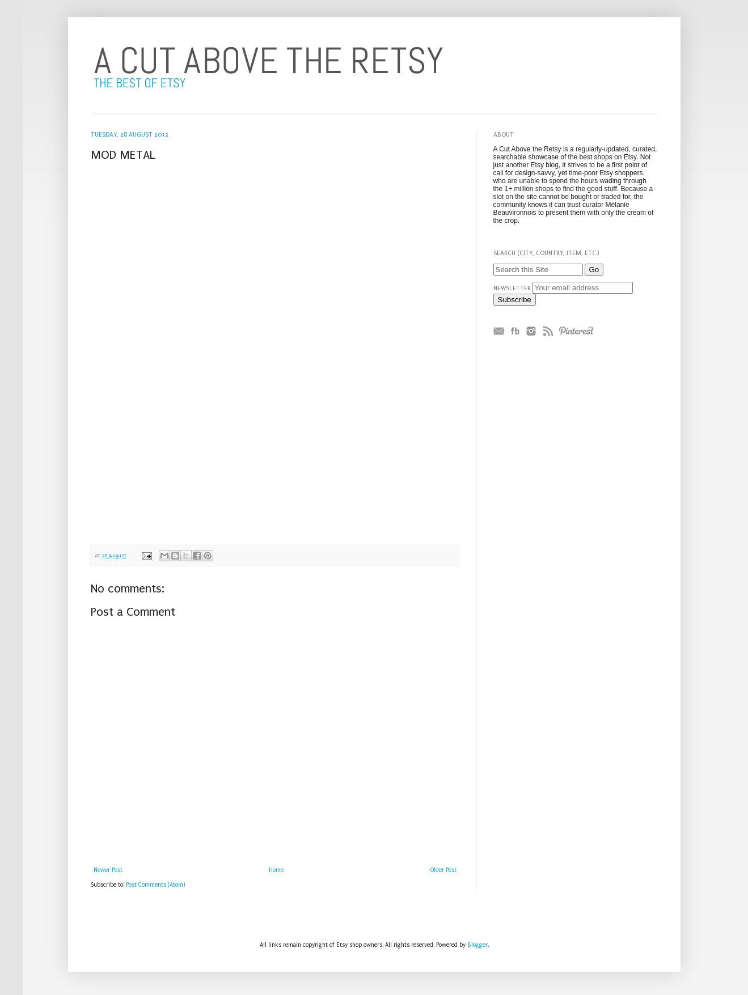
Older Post (443, 870)
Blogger (477, 945)
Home (276, 870)
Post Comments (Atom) (155, 885)
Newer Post (108, 870)
